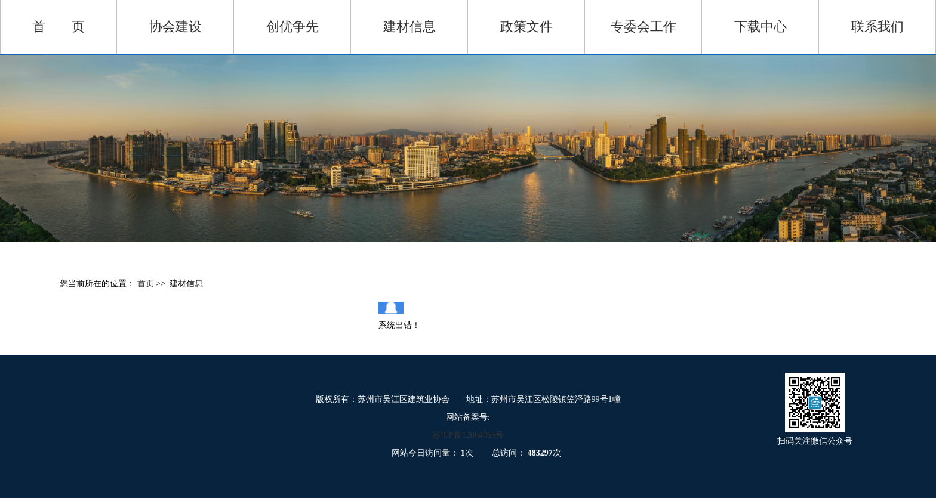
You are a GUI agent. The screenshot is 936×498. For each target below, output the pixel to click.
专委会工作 (643, 26)
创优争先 (292, 26)
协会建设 (175, 26)
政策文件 (526, 26)
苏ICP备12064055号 (468, 435)
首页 (146, 283)
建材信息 (409, 26)
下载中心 (760, 26)
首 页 (58, 26)
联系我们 (877, 26)
